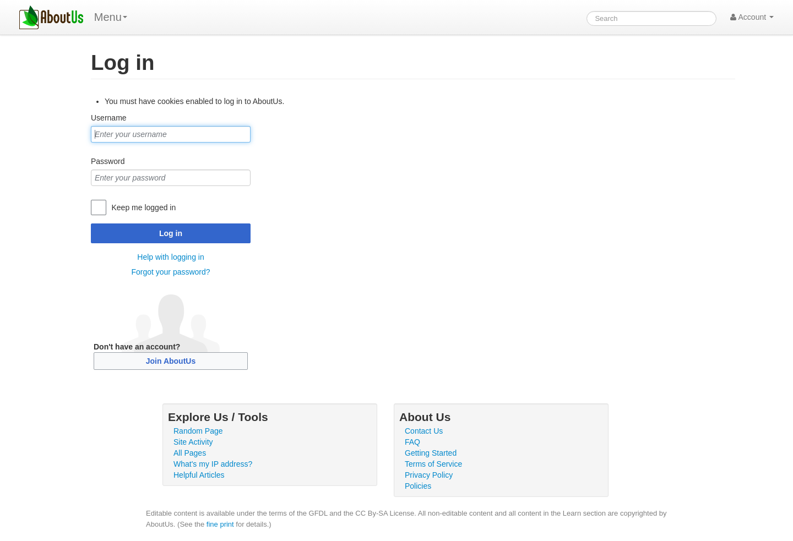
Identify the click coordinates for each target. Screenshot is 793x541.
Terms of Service (433, 464)
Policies (418, 486)
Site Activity (193, 442)
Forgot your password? (170, 271)
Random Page (198, 431)
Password (107, 161)
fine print (220, 524)
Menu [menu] (110, 17)
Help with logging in (170, 257)
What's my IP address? (212, 464)
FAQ (412, 442)
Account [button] (752, 17)
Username (109, 117)
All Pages (189, 453)
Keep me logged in (143, 207)
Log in (170, 233)
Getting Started (431, 453)
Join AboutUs (170, 361)
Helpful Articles (199, 475)
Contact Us (424, 431)
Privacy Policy (429, 475)
